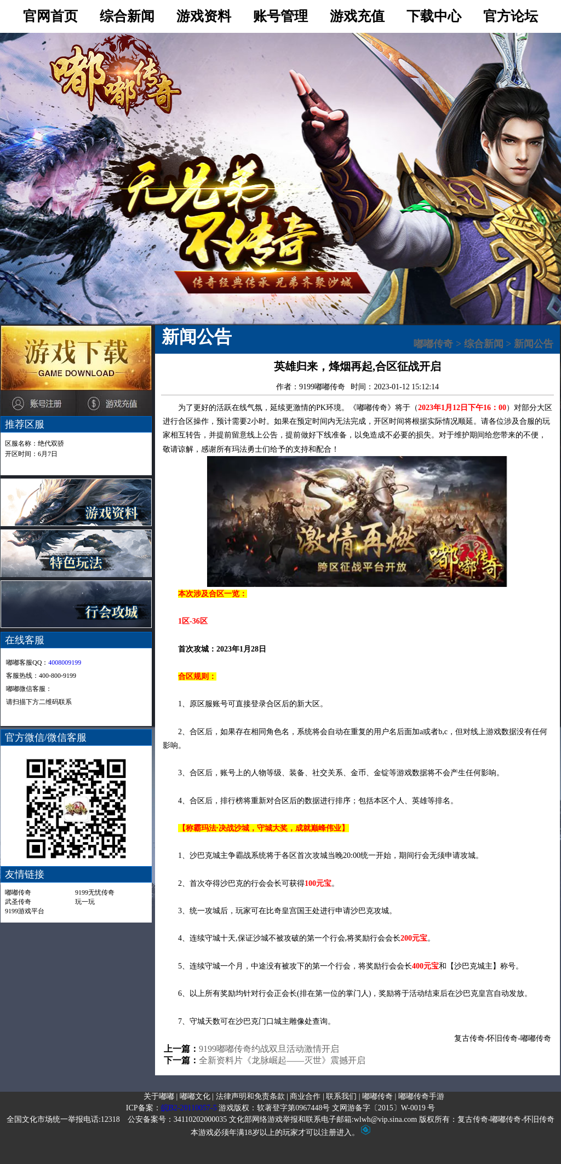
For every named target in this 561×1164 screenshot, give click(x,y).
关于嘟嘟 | (161, 1096)
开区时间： (31, 454)
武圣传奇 (18, 902)
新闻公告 (533, 343)
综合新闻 (483, 343)
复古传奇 (469, 1038)
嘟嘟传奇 (18, 892)
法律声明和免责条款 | (252, 1096)
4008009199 (64, 662)
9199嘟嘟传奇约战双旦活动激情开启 (269, 1048)
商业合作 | (307, 1096)
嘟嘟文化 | (197, 1096)
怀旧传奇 (502, 1038)
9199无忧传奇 (95, 892)
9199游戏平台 (24, 911)
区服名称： (34, 443)
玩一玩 (85, 902)
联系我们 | (343, 1096)
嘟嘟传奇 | (379, 1096)
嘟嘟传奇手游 (421, 1096)
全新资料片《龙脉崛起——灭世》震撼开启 (282, 1060)
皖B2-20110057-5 (189, 1108)
